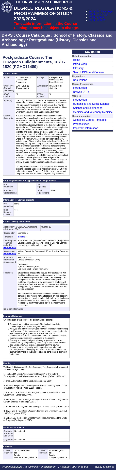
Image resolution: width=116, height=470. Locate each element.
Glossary (78, 68)
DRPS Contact (96, 20)
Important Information (85, 128)
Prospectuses (81, 124)
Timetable (22, 237)
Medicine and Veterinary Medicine (93, 112)
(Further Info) (9, 247)
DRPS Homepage (97, 14)
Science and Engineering (87, 108)
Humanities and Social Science (91, 103)
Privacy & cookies (104, 466)
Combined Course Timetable (90, 119)
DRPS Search (95, 17)
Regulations (80, 80)
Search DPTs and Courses (88, 72)
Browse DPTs (81, 91)
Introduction (80, 64)
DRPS (7, 35)
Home (76, 59)
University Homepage (100, 11)
